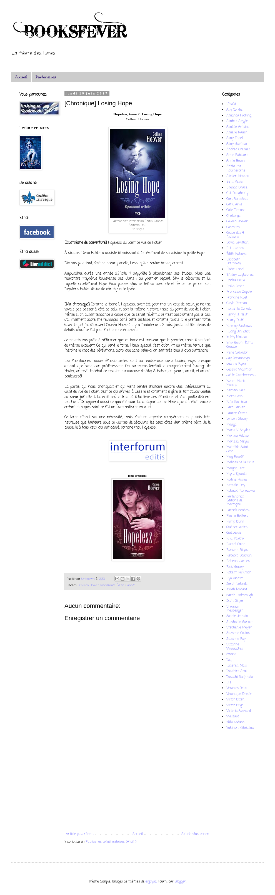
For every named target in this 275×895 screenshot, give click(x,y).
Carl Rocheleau (237, 199)
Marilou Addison (238, 435)
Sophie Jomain (237, 616)
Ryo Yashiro (234, 578)
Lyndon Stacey (237, 418)
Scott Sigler (235, 600)
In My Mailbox (237, 337)
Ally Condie (234, 109)
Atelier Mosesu (237, 176)
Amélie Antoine (237, 127)
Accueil (21, 77)
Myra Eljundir (236, 473)
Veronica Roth (236, 688)
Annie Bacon (235, 160)
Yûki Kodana (235, 722)
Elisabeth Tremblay (233, 261)
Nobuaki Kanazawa (240, 490)
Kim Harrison (236, 401)
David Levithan (237, 242)
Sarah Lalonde (237, 583)
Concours (233, 227)
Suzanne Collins (238, 633)
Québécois (233, 532)
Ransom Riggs (237, 550)
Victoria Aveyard (238, 710)
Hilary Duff (234, 320)
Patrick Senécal (237, 510)
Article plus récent (80, 834)
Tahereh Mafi (236, 665)
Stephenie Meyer (239, 627)
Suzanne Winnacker (234, 646)
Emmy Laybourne (240, 274)
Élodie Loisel (235, 269)
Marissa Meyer (237, 441)
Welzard (232, 716)
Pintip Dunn (235, 521)
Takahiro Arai (236, 671)
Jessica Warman (239, 369)
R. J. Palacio (235, 538)
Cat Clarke (234, 204)
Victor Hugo (234, 705)
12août (231, 104)
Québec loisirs (237, 527)
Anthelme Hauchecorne (235, 168)
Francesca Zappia (239, 291)
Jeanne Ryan (236, 363)
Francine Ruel (236, 297)
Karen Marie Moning (236, 383)
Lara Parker (235, 407)
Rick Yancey (235, 567)
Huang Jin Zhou (238, 331)
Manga (231, 424)
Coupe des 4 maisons (235, 234)
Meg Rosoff (234, 456)
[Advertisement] (137, 786)
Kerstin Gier (235, 390)
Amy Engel (234, 138)
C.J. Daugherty (237, 193)
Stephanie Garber (239, 622)
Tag (228, 659)
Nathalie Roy (235, 485)
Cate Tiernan (236, 210)
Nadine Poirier (237, 479)
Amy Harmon (236, 143)
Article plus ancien (195, 834)
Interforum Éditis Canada (118, 585)
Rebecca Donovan (239, 555)
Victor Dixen (235, 699)
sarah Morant (236, 589)
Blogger (180, 881)
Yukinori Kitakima (240, 727)
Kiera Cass (234, 396)
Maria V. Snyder (238, 430)
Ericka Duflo (235, 280)
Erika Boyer (235, 286)
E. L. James (235, 248)
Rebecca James (238, 561)
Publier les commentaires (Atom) (111, 841)
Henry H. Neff (236, 314)
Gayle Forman (236, 303)
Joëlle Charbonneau (241, 375)
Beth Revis (234, 181)
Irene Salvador (237, 352)
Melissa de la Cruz (240, 462)
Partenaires (46, 77)
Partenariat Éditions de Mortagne (235, 500)
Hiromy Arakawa (239, 326)
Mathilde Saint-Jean (238, 449)
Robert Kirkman (238, 572)
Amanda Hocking (238, 115)
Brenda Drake (237, 187)
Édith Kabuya (236, 254)
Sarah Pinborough (239, 595)
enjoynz (151, 881)
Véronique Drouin (239, 694)
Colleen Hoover (89, 585)
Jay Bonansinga (238, 358)
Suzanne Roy (236, 639)
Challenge (233, 215)
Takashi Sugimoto (239, 677)
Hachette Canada (238, 308)
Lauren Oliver (236, 413)
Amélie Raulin (237, 132)
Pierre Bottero (237, 515)
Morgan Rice (235, 468)
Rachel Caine (235, 544)
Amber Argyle (237, 121)
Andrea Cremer (238, 149)
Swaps (231, 654)
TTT (228, 682)
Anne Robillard (237, 155)
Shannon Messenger (234, 608)
